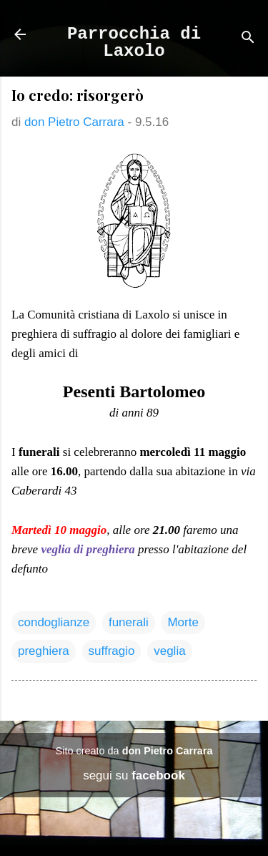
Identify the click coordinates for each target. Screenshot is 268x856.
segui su (134, 775)
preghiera (43, 651)
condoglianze (53, 622)
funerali (129, 622)
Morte (182, 622)
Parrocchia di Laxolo (134, 42)
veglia (169, 651)
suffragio (112, 651)
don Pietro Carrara (167, 751)
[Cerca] (248, 39)
